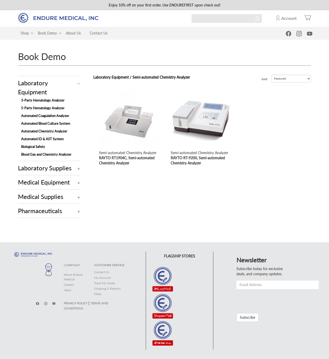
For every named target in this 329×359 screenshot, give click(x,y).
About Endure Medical (73, 277)
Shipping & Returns (107, 288)
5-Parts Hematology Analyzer (43, 108)
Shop (25, 33)
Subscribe (247, 317)
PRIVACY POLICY (75, 303)
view (102, 92)
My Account (102, 278)
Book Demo (47, 33)
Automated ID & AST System (42, 139)
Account (289, 18)
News (67, 290)
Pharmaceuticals (40, 210)
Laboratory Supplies (44, 168)
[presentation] (275, 299)
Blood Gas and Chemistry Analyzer (46, 154)
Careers (69, 285)
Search (257, 18)
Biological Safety (33, 147)
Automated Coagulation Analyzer (45, 116)
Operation (78, 83)
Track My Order (104, 283)
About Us (73, 33)
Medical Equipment (44, 182)
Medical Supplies (40, 196)
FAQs (98, 294)
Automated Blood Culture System (45, 123)
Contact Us (98, 33)
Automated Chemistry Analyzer (44, 131)
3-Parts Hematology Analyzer (43, 100)
